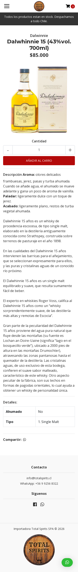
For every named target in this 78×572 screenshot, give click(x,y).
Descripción (12, 174)
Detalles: (10, 402)
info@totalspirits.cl (39, 478)
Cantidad (39, 141)
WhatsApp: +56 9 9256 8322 (39, 483)
